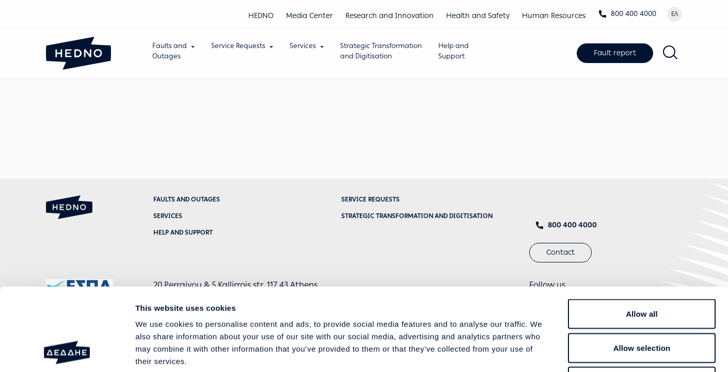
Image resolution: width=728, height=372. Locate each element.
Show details (542, 351)
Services (303, 46)
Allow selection (642, 270)
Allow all (642, 236)
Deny (641, 304)
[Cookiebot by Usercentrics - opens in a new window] (67, 352)
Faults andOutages (169, 51)
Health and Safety (478, 15)
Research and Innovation (389, 15)
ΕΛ (674, 14)
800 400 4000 (627, 13)
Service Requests (238, 46)
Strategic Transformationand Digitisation (381, 51)
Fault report (615, 53)
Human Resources (553, 15)
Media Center (309, 15)
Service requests (370, 199)
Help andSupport (453, 51)
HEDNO (261, 15)
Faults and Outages (186, 199)
